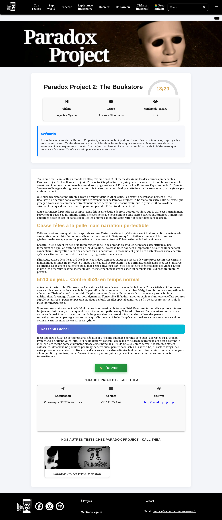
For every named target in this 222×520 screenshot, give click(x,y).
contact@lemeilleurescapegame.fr (174, 511)
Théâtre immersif (142, 7)
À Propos (86, 501)
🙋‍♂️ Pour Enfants (159, 7)
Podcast (66, 7)
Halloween (123, 7)
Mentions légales (91, 512)
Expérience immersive (85, 7)
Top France (36, 7)
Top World (51, 7)
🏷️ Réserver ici (111, 368)
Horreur (104, 7)
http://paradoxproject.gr (159, 402)
